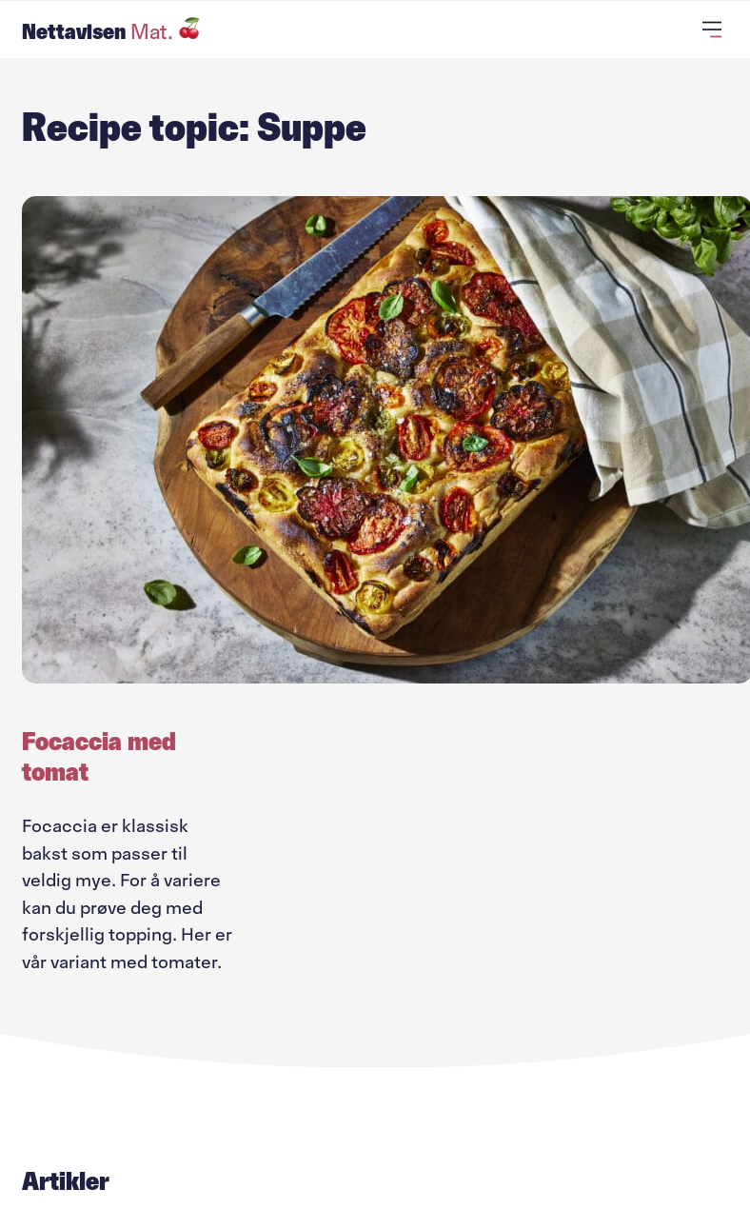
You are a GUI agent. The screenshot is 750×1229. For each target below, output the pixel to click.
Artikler (65, 1181)
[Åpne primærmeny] (715, 29)
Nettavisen (111, 31)
